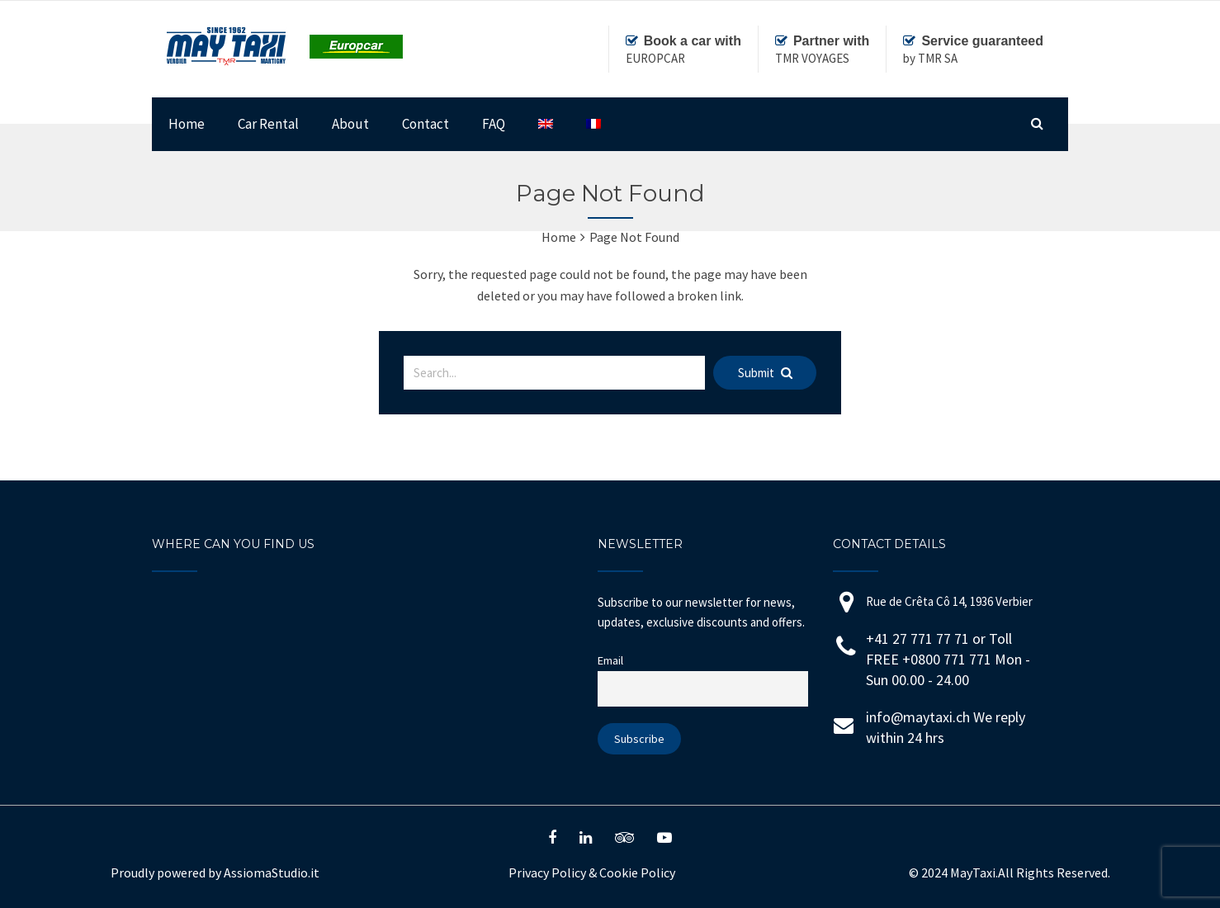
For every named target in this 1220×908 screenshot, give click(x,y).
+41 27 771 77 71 (917, 638)
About (350, 124)
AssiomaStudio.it (271, 872)
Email (610, 660)
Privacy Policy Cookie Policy (591, 872)
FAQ (493, 124)
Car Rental (268, 124)
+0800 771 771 (948, 659)
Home (186, 124)
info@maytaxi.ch (918, 716)
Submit (765, 373)
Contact (425, 124)
